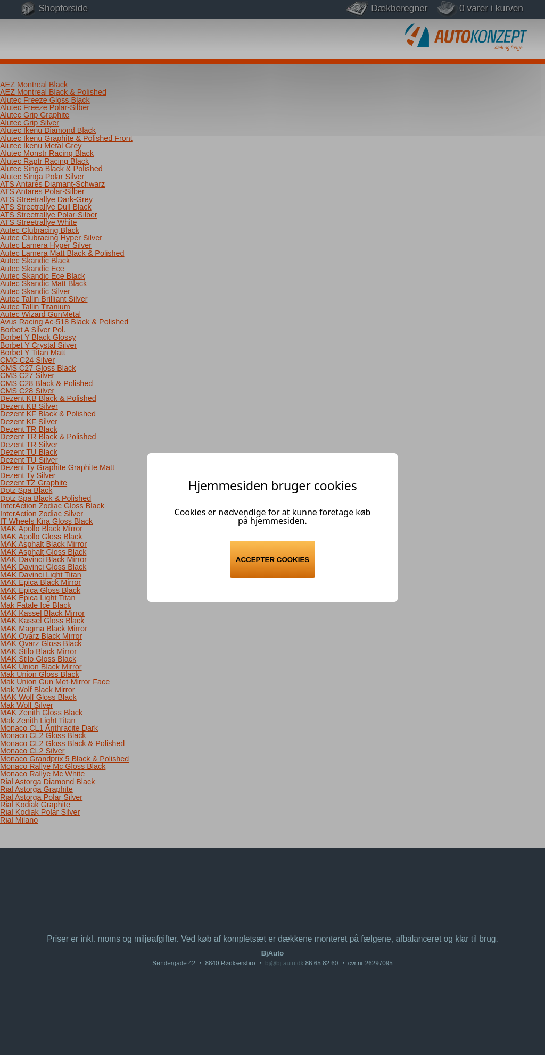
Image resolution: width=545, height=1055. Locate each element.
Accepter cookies (272, 560)
